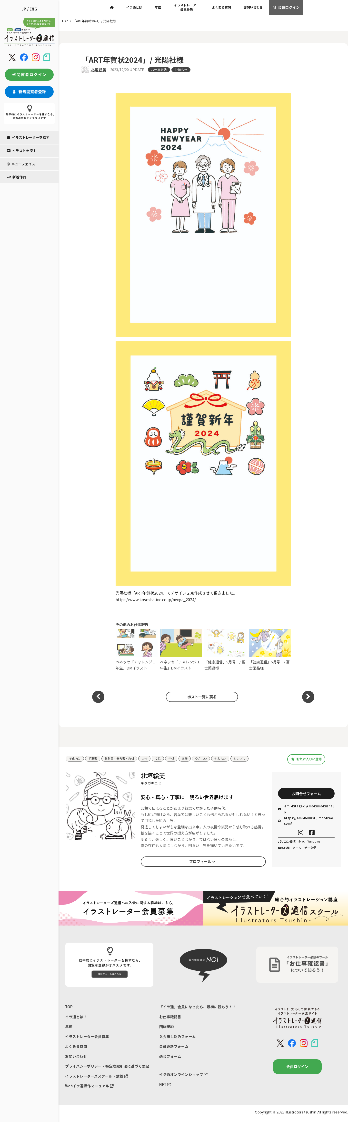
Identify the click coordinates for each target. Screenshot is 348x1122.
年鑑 (158, 7)
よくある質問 (221, 7)
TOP (69, 1006)
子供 (176, 758)
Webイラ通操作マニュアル (89, 1088)
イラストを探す (21, 150)
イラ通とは (134, 7)
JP (23, 8)
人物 (149, 758)
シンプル (248, 758)
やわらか (227, 758)
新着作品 (16, 177)
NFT (165, 1086)
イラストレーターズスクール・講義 (96, 1078)
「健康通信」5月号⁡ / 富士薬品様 (225, 649)
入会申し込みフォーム (177, 1037)
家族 (190, 758)
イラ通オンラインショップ (183, 1076)
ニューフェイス (21, 163)
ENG (33, 8)
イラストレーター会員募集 (186, 7)
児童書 (94, 758)
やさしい (207, 758)
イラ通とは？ (76, 1017)
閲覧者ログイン (29, 74)
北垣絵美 (98, 69)
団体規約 (166, 1027)
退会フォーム (170, 1057)
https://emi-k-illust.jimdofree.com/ (306, 821)
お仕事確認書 (170, 1017)
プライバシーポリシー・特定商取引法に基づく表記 (107, 1067)
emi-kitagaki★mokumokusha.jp (306, 809)
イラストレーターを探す (28, 137)
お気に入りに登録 (306, 759)
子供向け (75, 758)
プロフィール (202, 861)
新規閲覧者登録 (29, 91)
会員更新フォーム (174, 1047)
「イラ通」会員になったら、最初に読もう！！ (197, 1006)
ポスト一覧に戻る (201, 697)
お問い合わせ (253, 7)
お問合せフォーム (306, 793)
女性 (162, 758)
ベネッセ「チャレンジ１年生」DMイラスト (137, 649)
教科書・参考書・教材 (122, 758)
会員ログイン (286, 7)
